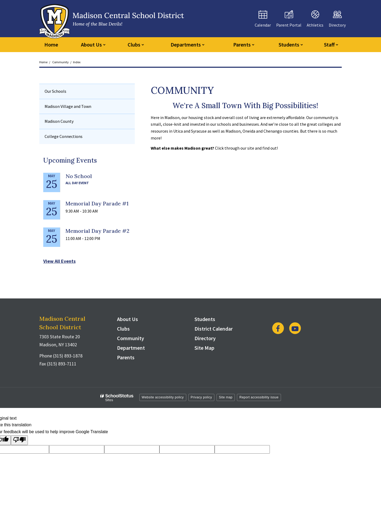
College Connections (64, 136)
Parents (126, 357)
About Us (127, 319)
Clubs (123, 328)
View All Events (59, 261)
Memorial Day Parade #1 (97, 203)
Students (204, 319)
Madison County (59, 121)
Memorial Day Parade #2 (97, 230)
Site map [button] (225, 397)
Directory (205, 338)
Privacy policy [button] (201, 397)
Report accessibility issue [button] (259, 397)
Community (60, 62)
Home (43, 62)
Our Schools (55, 91)
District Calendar (213, 328)
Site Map (204, 347)
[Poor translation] (19, 440)
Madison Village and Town (68, 106)
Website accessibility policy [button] (163, 397)
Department (131, 347)
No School (79, 176)
